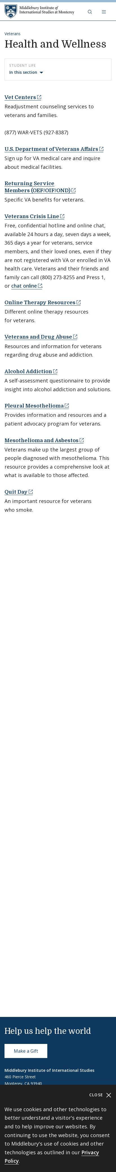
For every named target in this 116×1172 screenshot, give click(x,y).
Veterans (13, 33)
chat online (24, 285)
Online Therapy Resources (40, 302)
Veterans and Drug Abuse (38, 337)
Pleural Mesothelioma (34, 406)
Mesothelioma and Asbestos (42, 440)
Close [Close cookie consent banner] (100, 1095)
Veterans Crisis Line (32, 216)
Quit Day (16, 492)
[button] (90, 11)
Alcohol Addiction (28, 371)
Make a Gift (26, 1051)
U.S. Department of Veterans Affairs (51, 149)
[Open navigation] (104, 11)
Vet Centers (20, 97)
